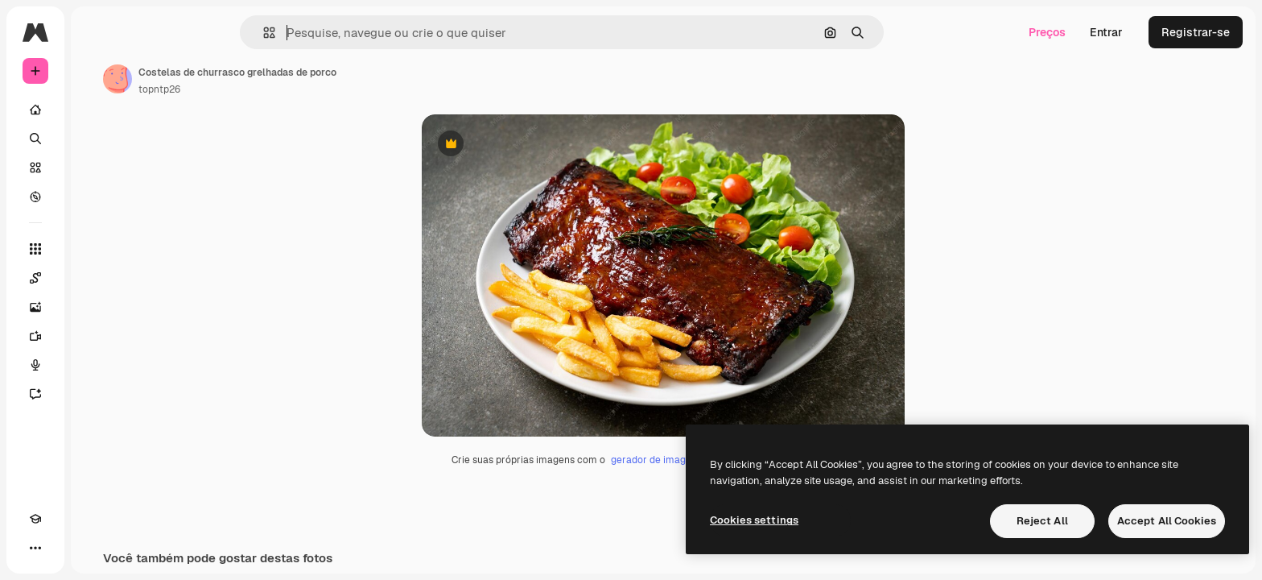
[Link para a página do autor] (239, 78)
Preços (1047, 32)
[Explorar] (97, 196)
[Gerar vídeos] (97, 336)
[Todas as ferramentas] (97, 249)
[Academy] (35, 548)
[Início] (97, 109)
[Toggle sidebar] (158, 32)
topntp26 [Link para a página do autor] (282, 89)
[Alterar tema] (64, 548)
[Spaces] (97, 278)
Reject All (1042, 521)
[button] (324, 33)
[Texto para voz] (97, 365)
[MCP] (93, 548)
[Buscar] (97, 138)
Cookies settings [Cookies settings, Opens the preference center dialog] (754, 520)
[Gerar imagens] (97, 307)
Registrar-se (1195, 32)
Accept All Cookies (1166, 521)
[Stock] (97, 167)
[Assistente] (97, 394)
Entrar (1106, 32)
